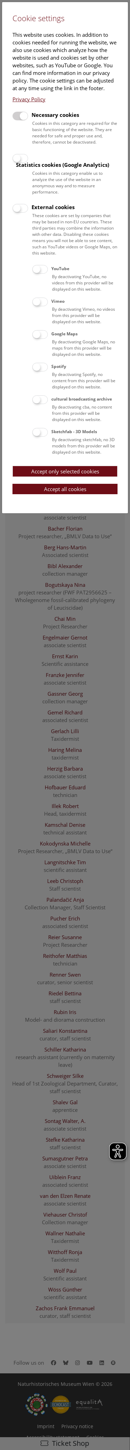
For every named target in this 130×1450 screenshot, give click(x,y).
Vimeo (57, 301)
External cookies (53, 207)
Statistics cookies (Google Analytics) (62, 164)
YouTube (60, 269)
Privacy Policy (28, 99)
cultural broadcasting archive (81, 399)
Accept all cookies (65, 489)
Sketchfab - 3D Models (74, 432)
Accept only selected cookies (65, 471)
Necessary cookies (55, 114)
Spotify (58, 366)
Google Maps (64, 334)
